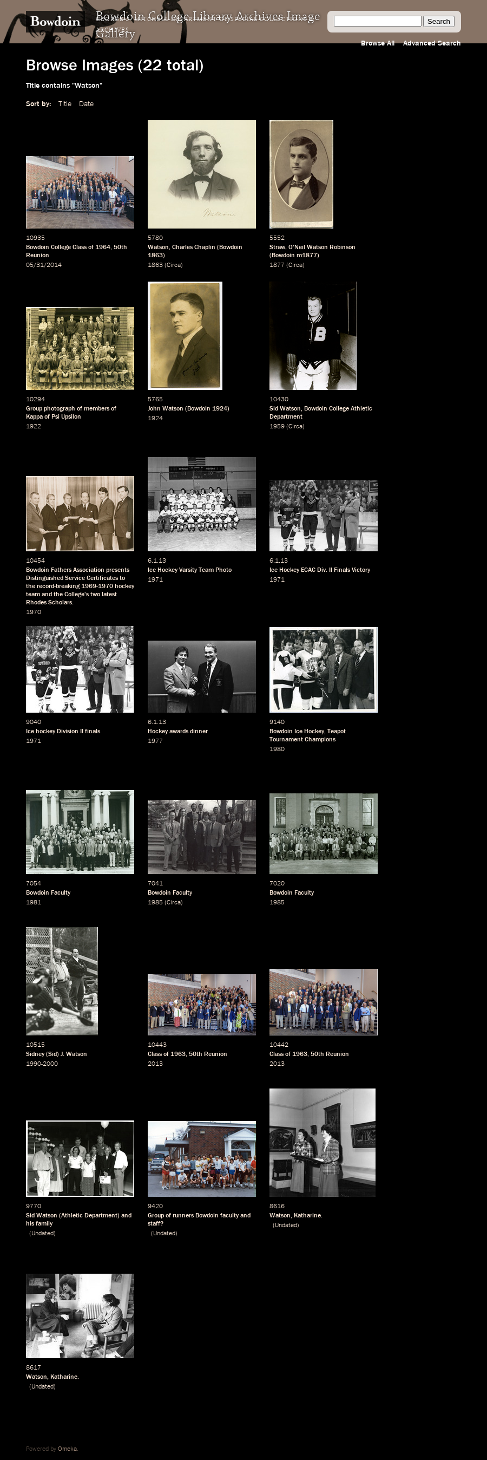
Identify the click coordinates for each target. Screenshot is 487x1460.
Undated (42, 1233)
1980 (277, 749)
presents (117, 570)
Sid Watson (285, 409)
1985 (155, 903)
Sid (52, 1054)
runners (183, 1216)
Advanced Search (432, 43)
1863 (155, 255)
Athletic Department (89, 1216)
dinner (199, 731)
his (30, 1224)
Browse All (377, 43)
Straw (277, 247)
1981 (33, 903)
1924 (219, 409)
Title (64, 104)
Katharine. (308, 1216)
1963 (178, 1054)
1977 (155, 741)
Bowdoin (230, 247)
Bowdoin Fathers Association (65, 570)
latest (109, 594)
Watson (158, 247)
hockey (124, 586)
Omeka (67, 1449)
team (33, 594)
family (44, 1224)
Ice (30, 731)
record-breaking (58, 586)
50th (120, 247)
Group (34, 409)
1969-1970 (97, 586)
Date (86, 104)
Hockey (158, 731)
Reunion (37, 255)
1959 (277, 426)
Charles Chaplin (193, 247)
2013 (155, 1064)
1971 (155, 580)
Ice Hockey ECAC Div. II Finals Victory (319, 570)
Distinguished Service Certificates (72, 578)
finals (92, 731)
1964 (102, 247)
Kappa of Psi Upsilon (53, 417)
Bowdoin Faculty (48, 893)
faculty (229, 1216)
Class (80, 247)
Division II (70, 731)
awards (178, 731)
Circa (174, 265)
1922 (33, 426)
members (96, 409)
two (95, 594)
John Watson (165, 409)
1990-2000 (42, 1064)
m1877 (307, 255)
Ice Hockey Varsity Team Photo (190, 570)
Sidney (35, 1054)
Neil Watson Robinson (325, 247)
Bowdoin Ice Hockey (296, 731)
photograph (59, 409)
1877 (277, 265)
